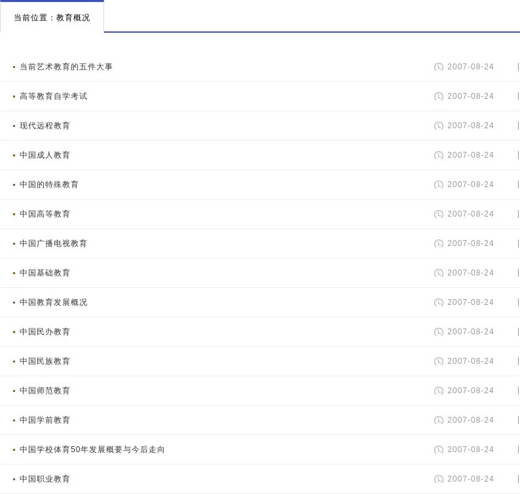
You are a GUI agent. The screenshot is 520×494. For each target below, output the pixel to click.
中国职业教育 (45, 479)
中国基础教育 (45, 272)
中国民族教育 (45, 361)
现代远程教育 (45, 125)
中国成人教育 (45, 155)
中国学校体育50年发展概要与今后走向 (93, 449)
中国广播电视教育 (54, 243)
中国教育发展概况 (54, 302)
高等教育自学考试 (54, 96)
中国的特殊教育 (49, 184)
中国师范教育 (45, 390)
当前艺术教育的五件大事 (66, 66)
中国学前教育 (45, 420)
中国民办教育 (45, 331)
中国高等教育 (45, 214)
